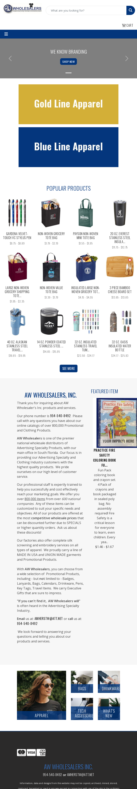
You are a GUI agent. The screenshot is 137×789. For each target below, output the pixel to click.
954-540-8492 (52, 774)
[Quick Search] (86, 10)
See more (68, 368)
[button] (10, 58)
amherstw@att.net (80, 774)
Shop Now (68, 62)
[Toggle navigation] (6, 34)
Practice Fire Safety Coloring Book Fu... (104, 458)
